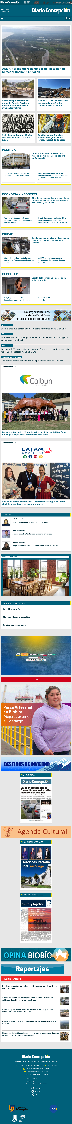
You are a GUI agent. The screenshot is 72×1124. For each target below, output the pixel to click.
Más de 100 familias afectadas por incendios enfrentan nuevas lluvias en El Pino (53, 103)
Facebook (36, 1091)
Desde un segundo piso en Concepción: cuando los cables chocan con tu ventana (50, 240)
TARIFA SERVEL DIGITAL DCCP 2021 (37, 1071)
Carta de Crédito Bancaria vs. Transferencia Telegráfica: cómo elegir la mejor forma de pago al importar (33, 502)
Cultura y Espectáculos (11, 357)
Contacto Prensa (30, 1081)
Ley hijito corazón (11, 609)
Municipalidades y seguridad (16, 617)
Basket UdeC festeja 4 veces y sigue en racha (52, 299)
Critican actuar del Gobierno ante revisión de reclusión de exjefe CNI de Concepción (48, 155)
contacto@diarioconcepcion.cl (37, 1068)
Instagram (36, 1088)
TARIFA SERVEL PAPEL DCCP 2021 (37, 1074)
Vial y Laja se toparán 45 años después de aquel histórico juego (17, 137)
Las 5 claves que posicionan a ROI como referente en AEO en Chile (34, 328)
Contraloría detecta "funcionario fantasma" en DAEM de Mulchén (16, 174)
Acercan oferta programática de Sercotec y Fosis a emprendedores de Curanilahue (18, 220)
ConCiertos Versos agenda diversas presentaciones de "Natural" (32, 360)
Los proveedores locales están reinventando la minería (35, 546)
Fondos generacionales (14, 625)
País (3, 325)
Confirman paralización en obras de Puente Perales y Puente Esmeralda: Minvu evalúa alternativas (15, 104)
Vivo (36, 680)
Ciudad (4, 345)
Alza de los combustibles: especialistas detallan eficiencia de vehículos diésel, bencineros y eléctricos (50, 200)
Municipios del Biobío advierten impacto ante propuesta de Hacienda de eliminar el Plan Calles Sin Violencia (53, 177)
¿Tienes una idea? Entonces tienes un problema (32, 534)
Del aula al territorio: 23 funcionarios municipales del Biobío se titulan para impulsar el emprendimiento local (34, 433)
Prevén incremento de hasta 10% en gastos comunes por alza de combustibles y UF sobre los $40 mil (52, 220)
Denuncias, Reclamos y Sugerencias (36, 1084)
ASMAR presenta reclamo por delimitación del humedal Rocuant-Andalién (34, 70)
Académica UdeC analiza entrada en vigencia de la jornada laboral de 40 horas (51, 137)
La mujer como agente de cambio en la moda (30, 522)
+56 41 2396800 (52, 1065)
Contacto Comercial (31, 1078)
